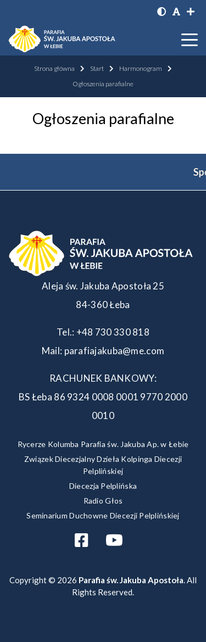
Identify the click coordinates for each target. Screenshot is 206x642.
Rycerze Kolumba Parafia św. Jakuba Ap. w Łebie (103, 444)
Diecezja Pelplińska (103, 485)
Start (97, 68)
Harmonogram (140, 68)
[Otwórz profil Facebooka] (86, 543)
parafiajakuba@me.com (114, 350)
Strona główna (54, 68)
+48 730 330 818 (112, 332)
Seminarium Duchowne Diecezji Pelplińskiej (102, 515)
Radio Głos (103, 500)
